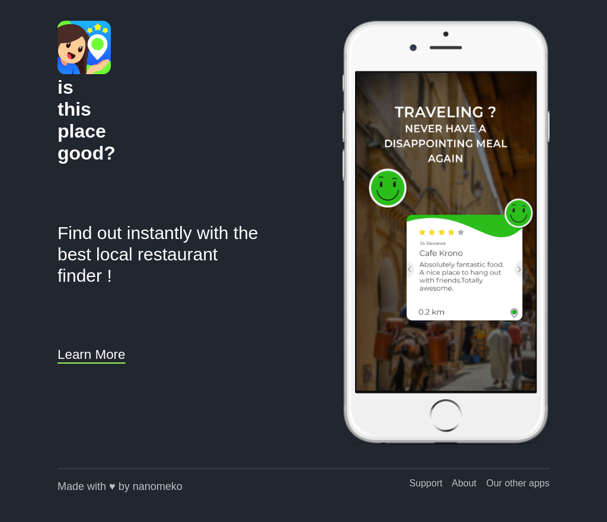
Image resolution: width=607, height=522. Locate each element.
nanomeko (158, 486)
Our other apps (518, 483)
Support (425, 483)
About (464, 483)
